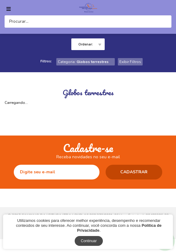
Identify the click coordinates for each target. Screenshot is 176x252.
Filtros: (46, 61)
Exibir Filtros (130, 61)
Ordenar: (85, 44)
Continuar (89, 241)
